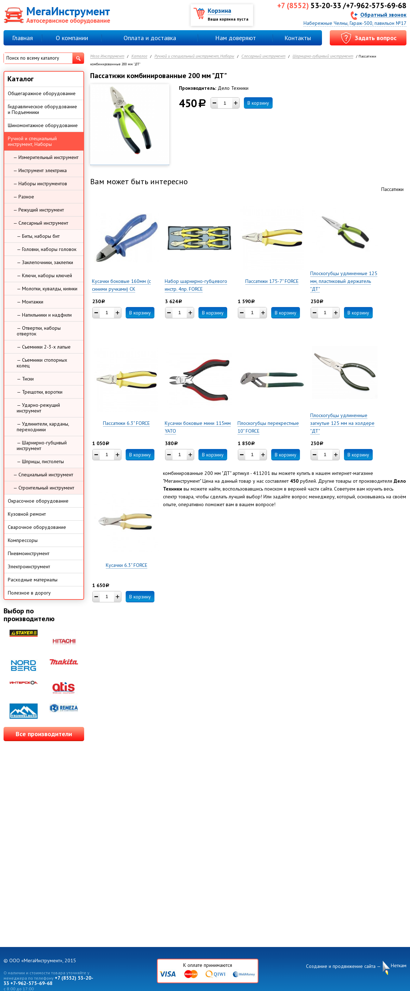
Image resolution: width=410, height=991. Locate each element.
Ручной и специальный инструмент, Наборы (194, 56)
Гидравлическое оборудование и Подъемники (42, 109)
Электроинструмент (29, 566)
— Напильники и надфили (44, 315)
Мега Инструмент (107, 56)
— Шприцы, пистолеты (40, 461)
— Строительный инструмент (43, 487)
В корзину (258, 103)
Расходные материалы (33, 579)
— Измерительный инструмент (45, 157)
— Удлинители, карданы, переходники (43, 427)
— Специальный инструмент (43, 474)
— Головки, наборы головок (46, 249)
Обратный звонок (383, 14)
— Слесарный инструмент (40, 223)
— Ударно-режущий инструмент (38, 408)
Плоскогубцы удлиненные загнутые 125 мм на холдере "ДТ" (342, 423)
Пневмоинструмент (28, 553)
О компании (72, 38)
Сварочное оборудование (37, 527)
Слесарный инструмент (263, 56)
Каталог (139, 56)
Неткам (398, 965)
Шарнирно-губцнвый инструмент (323, 56)
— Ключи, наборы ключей (44, 275)
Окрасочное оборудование (38, 501)
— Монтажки (30, 302)
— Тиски (25, 379)
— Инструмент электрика (40, 170)
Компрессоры (23, 540)
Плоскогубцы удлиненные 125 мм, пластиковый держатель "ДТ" (343, 281)
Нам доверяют (235, 38)
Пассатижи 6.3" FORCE (126, 423)
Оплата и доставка (150, 38)
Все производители (44, 734)
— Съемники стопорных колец (42, 363)
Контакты (297, 38)
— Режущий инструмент (38, 210)
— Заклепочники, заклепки (45, 262)
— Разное (23, 196)
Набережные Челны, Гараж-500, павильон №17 (355, 23)
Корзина (219, 10)
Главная (22, 38)
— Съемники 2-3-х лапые (44, 347)
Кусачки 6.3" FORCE (126, 565)
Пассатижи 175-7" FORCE (272, 281)
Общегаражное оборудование (42, 93)
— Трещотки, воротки (39, 392)
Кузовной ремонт (27, 514)
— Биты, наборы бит (38, 236)
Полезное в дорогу (29, 593)
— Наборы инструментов (40, 183)
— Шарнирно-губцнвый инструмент (42, 445)
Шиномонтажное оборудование (43, 125)
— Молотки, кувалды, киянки (47, 288)
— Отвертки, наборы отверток (39, 331)
